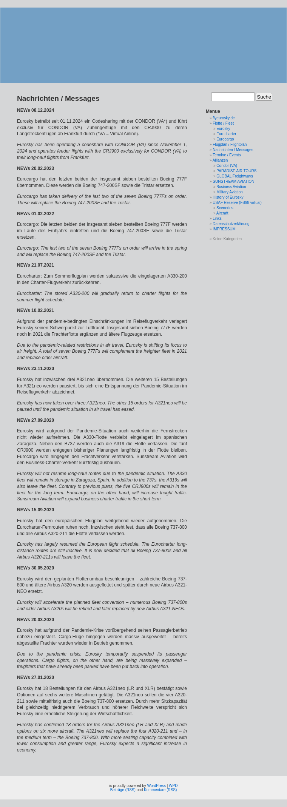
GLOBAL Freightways (234, 176)
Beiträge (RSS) (123, 790)
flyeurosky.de (224, 118)
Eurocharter (226, 134)
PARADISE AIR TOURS (236, 171)
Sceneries (224, 208)
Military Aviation (229, 192)
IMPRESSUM (224, 229)
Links (217, 218)
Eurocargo (225, 139)
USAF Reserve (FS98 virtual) (237, 203)
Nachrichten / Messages (233, 150)
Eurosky (223, 129)
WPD (173, 786)
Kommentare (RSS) (160, 790)
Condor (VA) (226, 166)
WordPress (156, 786)
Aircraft (222, 213)
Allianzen (220, 160)
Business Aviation (231, 187)
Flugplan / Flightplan (230, 144)
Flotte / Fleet (223, 123)
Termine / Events (227, 155)
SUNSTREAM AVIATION (233, 181)
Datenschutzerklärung (231, 224)
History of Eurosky (228, 197)
